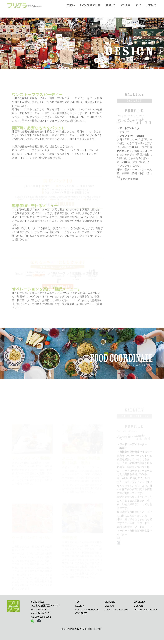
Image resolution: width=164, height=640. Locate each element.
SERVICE (111, 5)
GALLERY (125, 5)
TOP (77, 602)
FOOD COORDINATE (90, 5)
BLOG (138, 5)
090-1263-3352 (129, 181)
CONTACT (151, 5)
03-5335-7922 (41, 609)
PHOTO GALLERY (135, 418)
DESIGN (71, 5)
